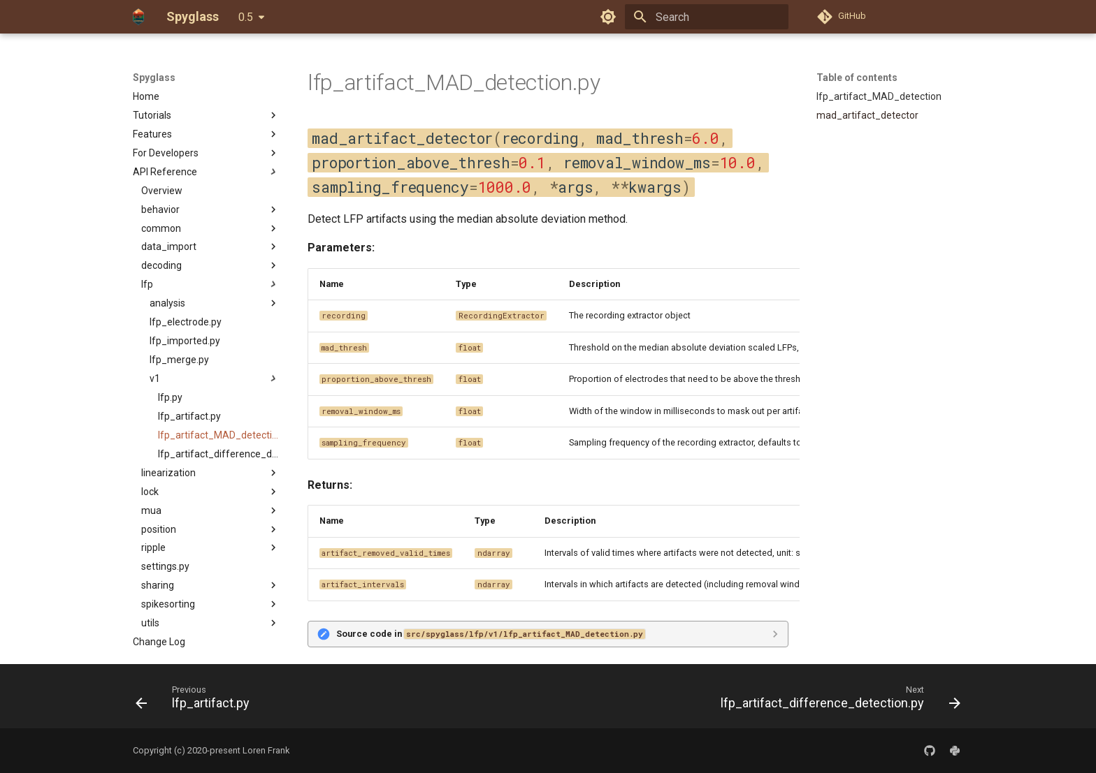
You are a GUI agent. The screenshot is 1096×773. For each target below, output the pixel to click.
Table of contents (856, 77)
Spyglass (154, 77)
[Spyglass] (138, 17)
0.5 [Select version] (245, 17)
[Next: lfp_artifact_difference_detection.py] (837, 700)
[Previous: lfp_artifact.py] (196, 700)
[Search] (706, 16)
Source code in (490, 633)
